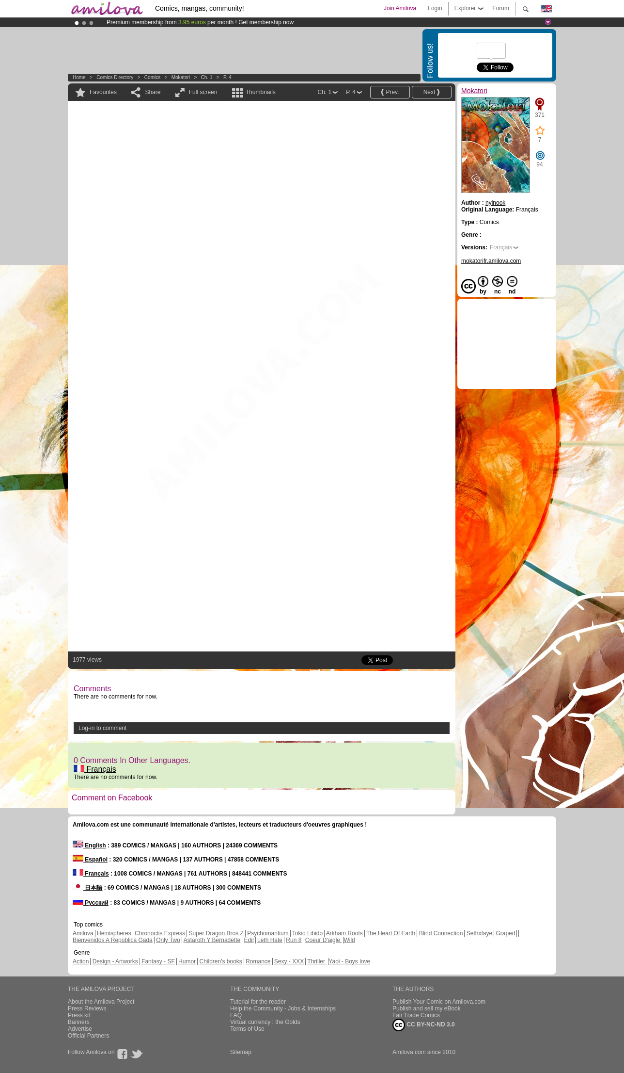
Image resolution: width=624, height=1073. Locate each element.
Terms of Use (247, 1028)
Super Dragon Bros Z (215, 933)
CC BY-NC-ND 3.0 (423, 1025)
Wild (349, 940)
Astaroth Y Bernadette (212, 940)
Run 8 (293, 940)
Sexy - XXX (289, 961)
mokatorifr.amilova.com (491, 261)
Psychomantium (267, 933)
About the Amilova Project (101, 1001)
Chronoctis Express (160, 933)
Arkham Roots (344, 933)
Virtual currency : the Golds (265, 1022)
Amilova (83, 933)
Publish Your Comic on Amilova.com (438, 1001)
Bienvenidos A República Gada (113, 940)
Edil (249, 940)
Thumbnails (261, 92)
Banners (79, 1022)
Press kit (79, 1015)
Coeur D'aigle (323, 940)
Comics (152, 77)
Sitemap (240, 1052)
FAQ (236, 1015)
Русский (91, 902)
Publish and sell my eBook (426, 1008)
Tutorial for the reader (258, 1001)
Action (81, 961)
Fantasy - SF (158, 961)
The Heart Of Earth (390, 933)
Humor (187, 961)
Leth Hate (269, 940)
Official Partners (88, 1035)
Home (79, 77)
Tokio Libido (307, 933)
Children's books (220, 961)
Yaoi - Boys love (349, 961)
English (89, 845)
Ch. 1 (207, 77)
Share (152, 92)
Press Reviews (87, 1008)
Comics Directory (114, 77)
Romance (258, 961)
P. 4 (227, 77)
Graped (505, 933)
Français (95, 769)
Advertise (80, 1028)
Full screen (203, 92)
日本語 (87, 887)
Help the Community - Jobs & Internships (283, 1008)
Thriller (317, 961)
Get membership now (266, 22)
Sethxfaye (479, 933)
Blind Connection (441, 933)
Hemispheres (114, 933)
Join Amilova (400, 8)
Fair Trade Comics (416, 1015)
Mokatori (181, 77)
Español (90, 859)
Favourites (103, 92)
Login (435, 8)
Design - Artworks (115, 961)
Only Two (168, 940)
